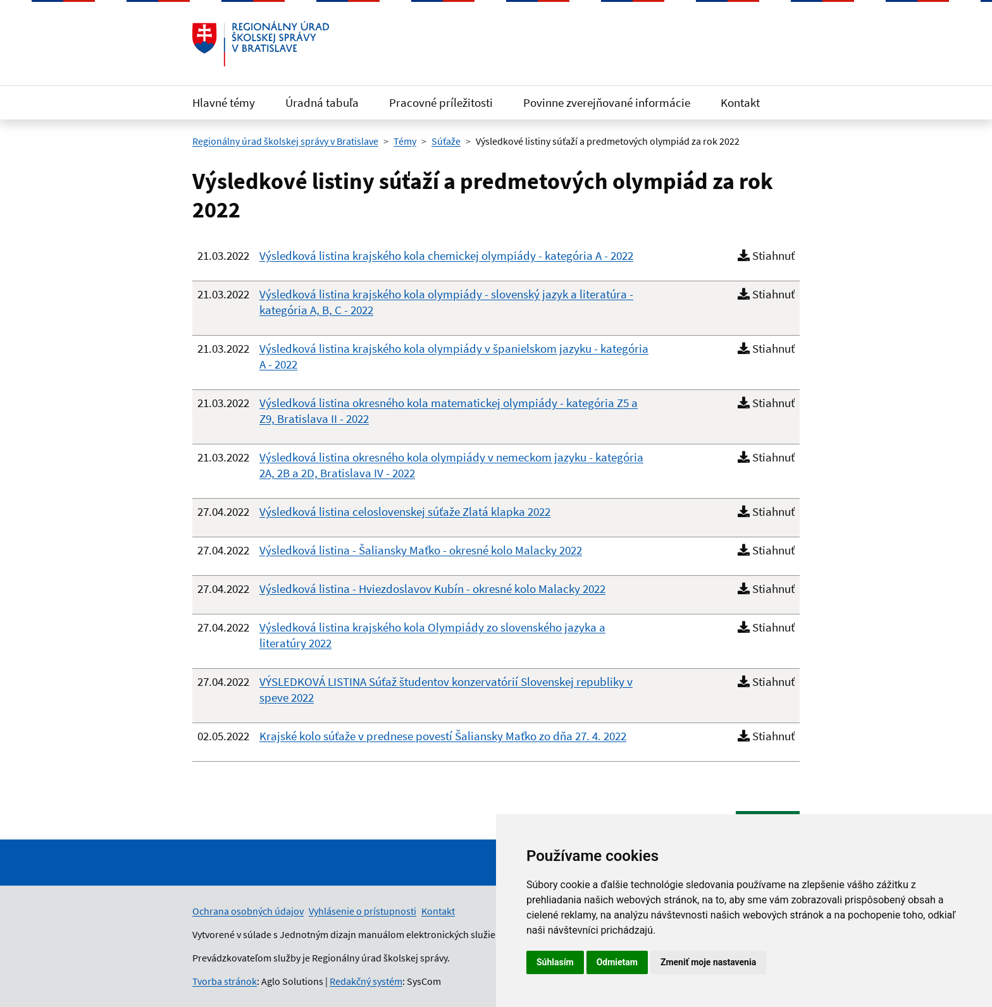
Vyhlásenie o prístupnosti (362, 911)
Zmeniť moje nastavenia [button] (708, 962)
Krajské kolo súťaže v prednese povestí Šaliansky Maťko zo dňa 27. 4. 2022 (442, 735)
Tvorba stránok (224, 981)
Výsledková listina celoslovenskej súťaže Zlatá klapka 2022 (404, 511)
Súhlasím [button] (555, 962)
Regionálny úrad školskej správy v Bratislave (285, 141)
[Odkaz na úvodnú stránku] (260, 43)
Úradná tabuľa (322, 102)
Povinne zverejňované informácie (606, 102)
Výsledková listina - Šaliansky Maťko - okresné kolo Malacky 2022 (420, 550)
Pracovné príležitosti (441, 102)
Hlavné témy (223, 102)
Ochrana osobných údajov (248, 911)
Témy (405, 141)
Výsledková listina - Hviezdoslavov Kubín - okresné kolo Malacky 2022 (432, 588)
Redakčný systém (366, 981)
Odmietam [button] (617, 962)
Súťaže (446, 141)
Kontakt (740, 102)
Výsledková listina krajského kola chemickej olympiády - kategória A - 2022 (446, 255)
